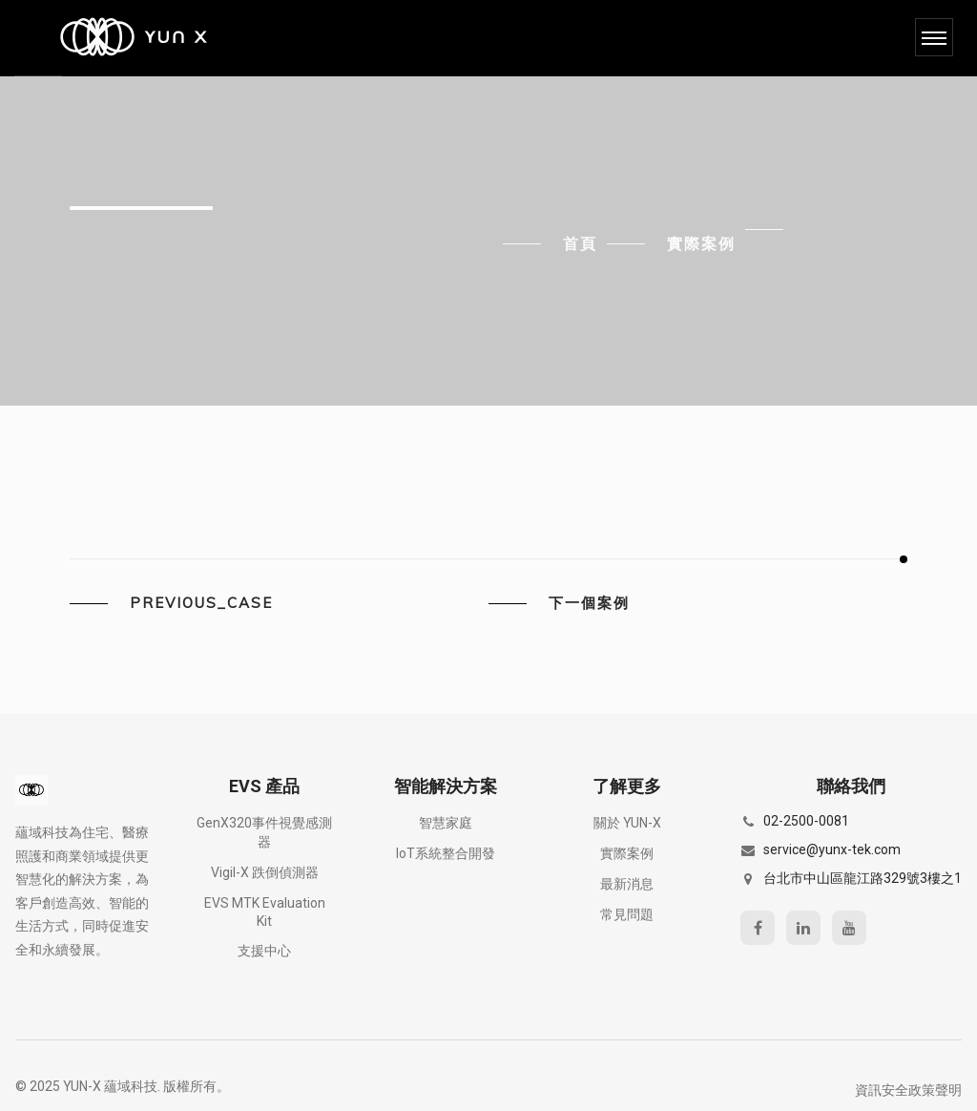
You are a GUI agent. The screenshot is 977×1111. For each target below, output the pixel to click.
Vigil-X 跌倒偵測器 (265, 872)
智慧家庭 (445, 822)
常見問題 (627, 914)
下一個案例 (589, 603)
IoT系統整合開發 (445, 853)
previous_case (201, 603)
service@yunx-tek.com (832, 849)
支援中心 (264, 950)
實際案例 (701, 243)
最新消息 (627, 883)
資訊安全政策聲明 (908, 1090)
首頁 (580, 243)
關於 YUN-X (627, 822)
